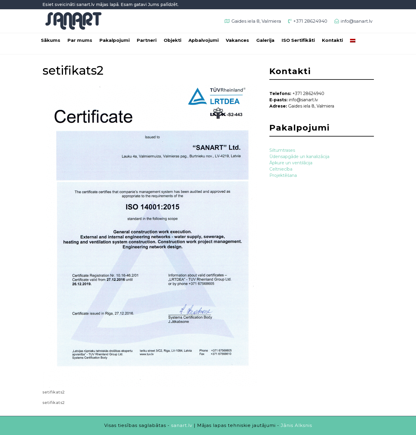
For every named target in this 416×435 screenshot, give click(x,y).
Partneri (146, 40)
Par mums (79, 40)
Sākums (50, 40)
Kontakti (332, 40)
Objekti (172, 40)
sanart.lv (181, 425)
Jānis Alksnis (296, 425)
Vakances (237, 40)
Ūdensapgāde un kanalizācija (299, 156)
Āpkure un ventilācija (290, 163)
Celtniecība (280, 169)
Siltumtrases (282, 150)
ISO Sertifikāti (298, 40)
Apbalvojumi (203, 40)
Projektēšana (283, 175)
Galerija (265, 40)
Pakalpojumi (114, 40)
